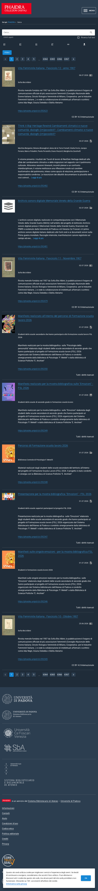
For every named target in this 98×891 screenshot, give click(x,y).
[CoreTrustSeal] (8, 866)
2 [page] (17, 59)
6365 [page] (52, 59)
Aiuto (4, 818)
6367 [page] (66, 59)
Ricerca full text (88, 37)
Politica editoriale (10, 833)
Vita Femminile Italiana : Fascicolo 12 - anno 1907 (46, 68)
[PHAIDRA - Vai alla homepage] (16, 13)
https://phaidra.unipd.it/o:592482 (33, 186)
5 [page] (33, 59)
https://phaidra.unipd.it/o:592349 (33, 430)
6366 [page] (59, 59)
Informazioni (8, 808)
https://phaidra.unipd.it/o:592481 (33, 246)
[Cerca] (91, 32)
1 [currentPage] (11, 59)
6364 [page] (45, 59)
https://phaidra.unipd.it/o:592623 (33, 111)
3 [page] (22, 59)
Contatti (6, 813)
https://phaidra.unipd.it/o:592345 (33, 659)
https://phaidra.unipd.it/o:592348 (33, 482)
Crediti (5, 839)
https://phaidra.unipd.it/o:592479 (33, 301)
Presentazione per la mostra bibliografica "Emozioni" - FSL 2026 (54, 494)
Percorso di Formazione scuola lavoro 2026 (43, 445)
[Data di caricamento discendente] (52, 44)
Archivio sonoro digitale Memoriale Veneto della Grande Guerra (54, 200)
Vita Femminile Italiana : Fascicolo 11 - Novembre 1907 (49, 258)
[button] (89, 10)
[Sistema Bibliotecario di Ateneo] (20, 722)
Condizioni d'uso (10, 823)
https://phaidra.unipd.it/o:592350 (33, 369)
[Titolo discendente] (20, 44)
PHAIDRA (11, 22)
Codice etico (8, 828)
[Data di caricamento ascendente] (36, 44)
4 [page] (28, 59)
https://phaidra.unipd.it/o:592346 (33, 601)
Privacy (5, 844)
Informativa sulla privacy (16, 884)
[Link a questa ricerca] (68, 44)
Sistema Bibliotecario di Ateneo (43, 801)
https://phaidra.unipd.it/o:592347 (33, 536)
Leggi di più (36, 177)
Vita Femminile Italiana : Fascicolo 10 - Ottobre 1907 (48, 616)
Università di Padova (70, 801)
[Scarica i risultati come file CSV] (84, 44)
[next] (73, 59)
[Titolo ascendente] (4, 44)
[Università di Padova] (17, 706)
